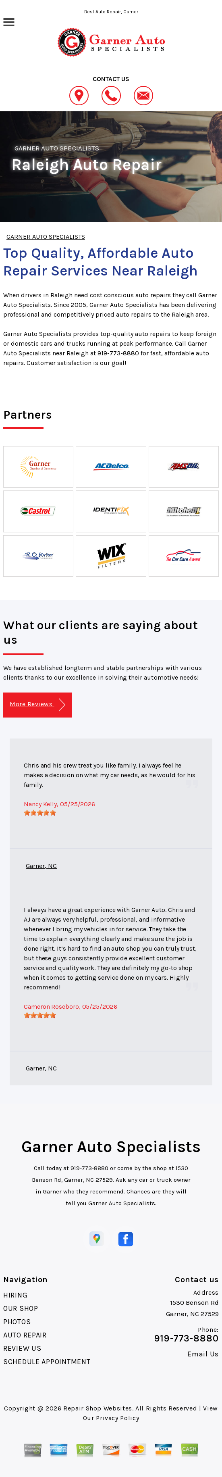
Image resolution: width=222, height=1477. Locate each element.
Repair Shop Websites (97, 1408)
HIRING (15, 1295)
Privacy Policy (117, 1418)
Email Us (203, 1354)
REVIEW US (22, 1348)
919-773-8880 (118, 353)
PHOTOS (17, 1321)
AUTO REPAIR (25, 1335)
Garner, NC (41, 866)
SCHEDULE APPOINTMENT (46, 1361)
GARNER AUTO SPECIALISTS (57, 148)
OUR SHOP (20, 1308)
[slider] (40, 812)
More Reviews (37, 704)
